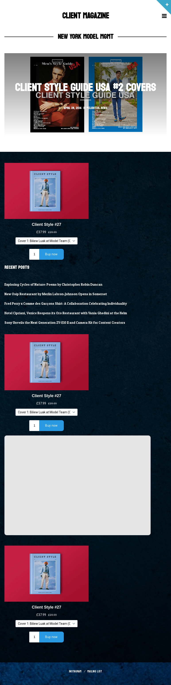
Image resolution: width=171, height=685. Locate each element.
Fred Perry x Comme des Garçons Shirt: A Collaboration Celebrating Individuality (65, 304)
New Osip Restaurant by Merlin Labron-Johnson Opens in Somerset (55, 294)
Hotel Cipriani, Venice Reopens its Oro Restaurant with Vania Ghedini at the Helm (65, 313)
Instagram (75, 671)
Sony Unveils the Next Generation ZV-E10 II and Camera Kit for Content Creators (64, 323)
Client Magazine (85, 16)
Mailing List (94, 671)
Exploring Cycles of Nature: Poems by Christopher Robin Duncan (53, 285)
